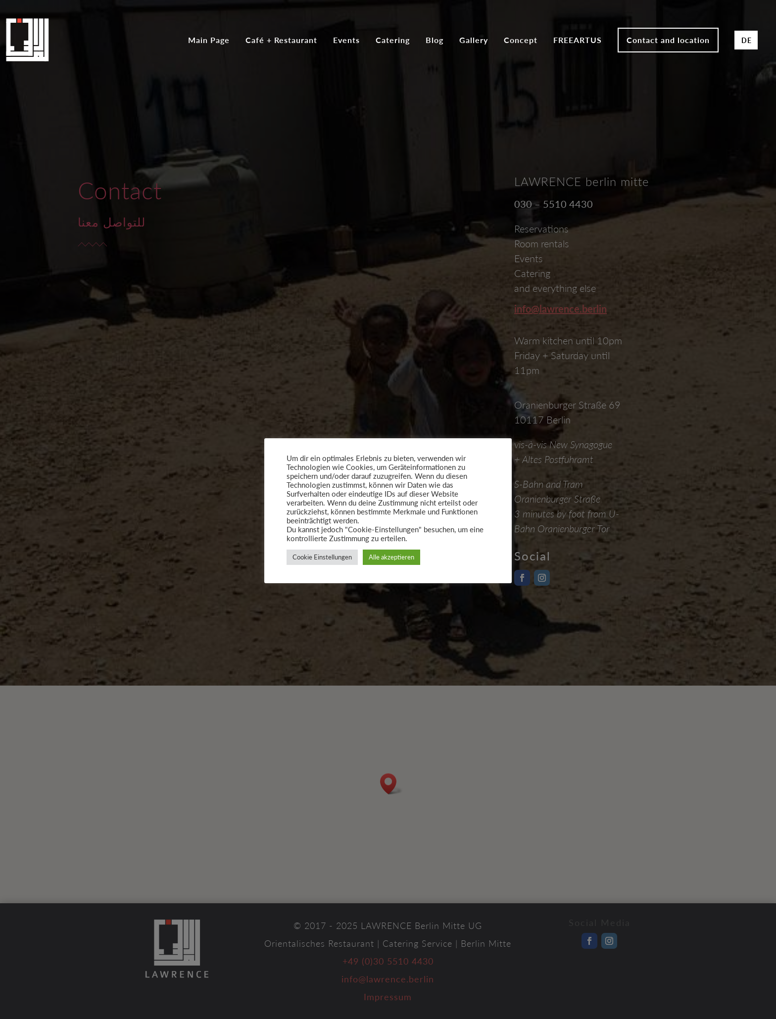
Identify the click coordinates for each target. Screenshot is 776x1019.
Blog (434, 41)
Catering (393, 41)
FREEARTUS (577, 41)
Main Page (209, 41)
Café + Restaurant (281, 41)
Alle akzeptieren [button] (391, 557)
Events (346, 41)
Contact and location (668, 40)
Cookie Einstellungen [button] (322, 557)
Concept (520, 41)
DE (746, 40)
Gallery (473, 41)
